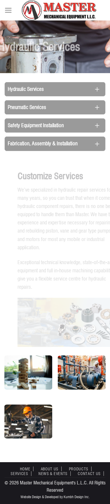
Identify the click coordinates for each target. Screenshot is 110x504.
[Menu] (8, 10)
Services (19, 473)
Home (25, 469)
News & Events (52, 473)
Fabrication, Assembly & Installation (42, 143)
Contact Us (89, 473)
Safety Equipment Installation (36, 125)
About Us (49, 469)
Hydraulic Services (26, 89)
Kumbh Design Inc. (77, 497)
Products (78, 469)
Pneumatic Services (27, 107)
